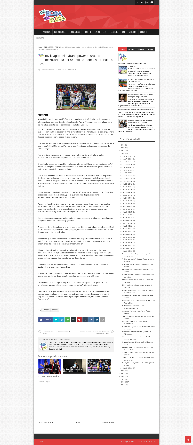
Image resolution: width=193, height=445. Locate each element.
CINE (123, 31)
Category (150, 49)
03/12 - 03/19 (128, 251)
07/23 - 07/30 (128, 198)
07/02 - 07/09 (128, 206)
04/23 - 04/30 (128, 234)
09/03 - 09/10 (128, 190)
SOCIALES (114, 31)
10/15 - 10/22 (128, 176)
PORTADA (55, 310)
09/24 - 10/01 (128, 184)
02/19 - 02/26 (128, 368)
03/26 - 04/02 (128, 245)
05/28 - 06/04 (128, 220)
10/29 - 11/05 (128, 173)
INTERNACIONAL (60, 31)
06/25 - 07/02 (128, 209)
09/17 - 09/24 (128, 187)
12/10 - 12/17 (128, 162)
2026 (123, 145)
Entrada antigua (108, 422)
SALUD (97, 31)
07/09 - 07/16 (128, 204)
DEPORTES (87, 31)
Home (37, 32)
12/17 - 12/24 (128, 159)
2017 (123, 385)
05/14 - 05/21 (128, 226)
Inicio (78, 422)
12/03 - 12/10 (128, 164)
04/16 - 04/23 (128, 237)
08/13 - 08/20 (128, 192)
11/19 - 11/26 (127, 170)
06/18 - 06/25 (128, 212)
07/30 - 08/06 (128, 195)
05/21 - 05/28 (128, 223)
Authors (131, 49)
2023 (123, 153)
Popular (122, 49)
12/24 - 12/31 (128, 156)
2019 (123, 379)
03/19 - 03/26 (128, 248)
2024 (123, 150)
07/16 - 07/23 (128, 201)
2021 (123, 374)
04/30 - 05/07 (128, 231)
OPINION (143, 31)
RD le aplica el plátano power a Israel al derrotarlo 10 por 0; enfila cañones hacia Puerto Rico (75, 60)
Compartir (47, 320)
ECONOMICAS (75, 31)
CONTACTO (40, 38)
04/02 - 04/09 (128, 243)
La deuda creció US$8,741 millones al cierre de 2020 (136, 110)
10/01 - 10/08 (128, 181)
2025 (123, 148)
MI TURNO (133, 31)
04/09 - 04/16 (128, 240)
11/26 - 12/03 (128, 167)
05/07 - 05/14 (128, 229)
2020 (123, 376)
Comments (140, 49)
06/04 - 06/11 (128, 217)
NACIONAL (47, 31)
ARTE (105, 31)
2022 (123, 371)
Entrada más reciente (45, 422)
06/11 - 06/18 (128, 215)
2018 (123, 382)
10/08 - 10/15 (128, 178)
